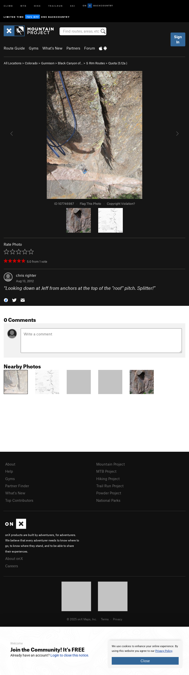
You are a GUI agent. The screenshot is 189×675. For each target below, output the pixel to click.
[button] (6, 299)
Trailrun (55, 5)
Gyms (33, 48)
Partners (73, 48)
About (10, 464)
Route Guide (14, 48)
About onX (14, 558)
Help (9, 471)
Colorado (31, 63)
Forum (89, 48)
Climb (8, 5)
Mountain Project (110, 464)
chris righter (26, 275)
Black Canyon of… (70, 63)
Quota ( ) (117, 63)
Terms (105, 619)
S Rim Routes (95, 63)
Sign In (178, 39)
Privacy (117, 619)
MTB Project (106, 471)
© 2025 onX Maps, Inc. (82, 619)
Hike (37, 5)
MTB (23, 5)
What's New (52, 48)
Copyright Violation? (121, 204)
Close (145, 660)
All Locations (12, 63)
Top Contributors (19, 500)
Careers (11, 566)
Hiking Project (108, 478)
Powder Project (108, 493)
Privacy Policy (163, 651)
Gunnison (47, 63)
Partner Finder (17, 486)
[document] (145, 654)
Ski (72, 5)
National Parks (108, 500)
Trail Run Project (110, 486)
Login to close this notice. (69, 655)
